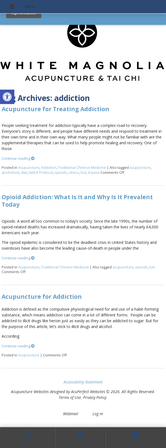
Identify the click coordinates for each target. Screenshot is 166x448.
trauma (94, 172)
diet (24, 172)
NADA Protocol (41, 172)
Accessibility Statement (83, 382)
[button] (7, 97)
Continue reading (18, 158)
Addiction (48, 167)
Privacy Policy (94, 397)
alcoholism (10, 172)
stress (74, 172)
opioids (61, 172)
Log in (97, 413)
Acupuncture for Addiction (42, 296)
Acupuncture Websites (30, 391)
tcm (83, 172)
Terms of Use (70, 397)
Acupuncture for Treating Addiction (55, 109)
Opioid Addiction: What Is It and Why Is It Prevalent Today (77, 200)
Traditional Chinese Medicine (82, 167)
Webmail (70, 413)
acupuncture (140, 167)
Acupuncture (28, 167)
